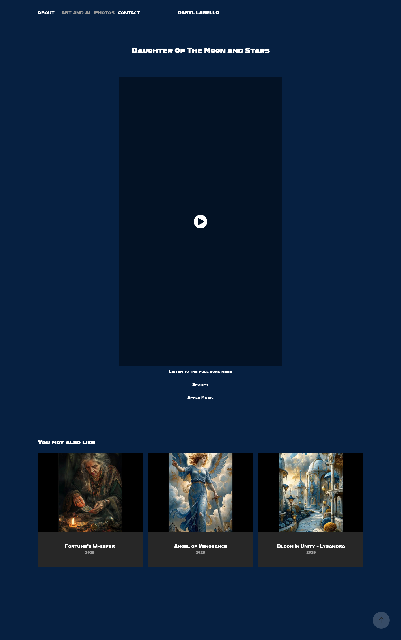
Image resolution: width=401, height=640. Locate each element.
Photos (104, 12)
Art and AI (75, 12)
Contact (129, 12)
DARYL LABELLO (198, 12)
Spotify (200, 384)
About (46, 12)
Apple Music (200, 397)
